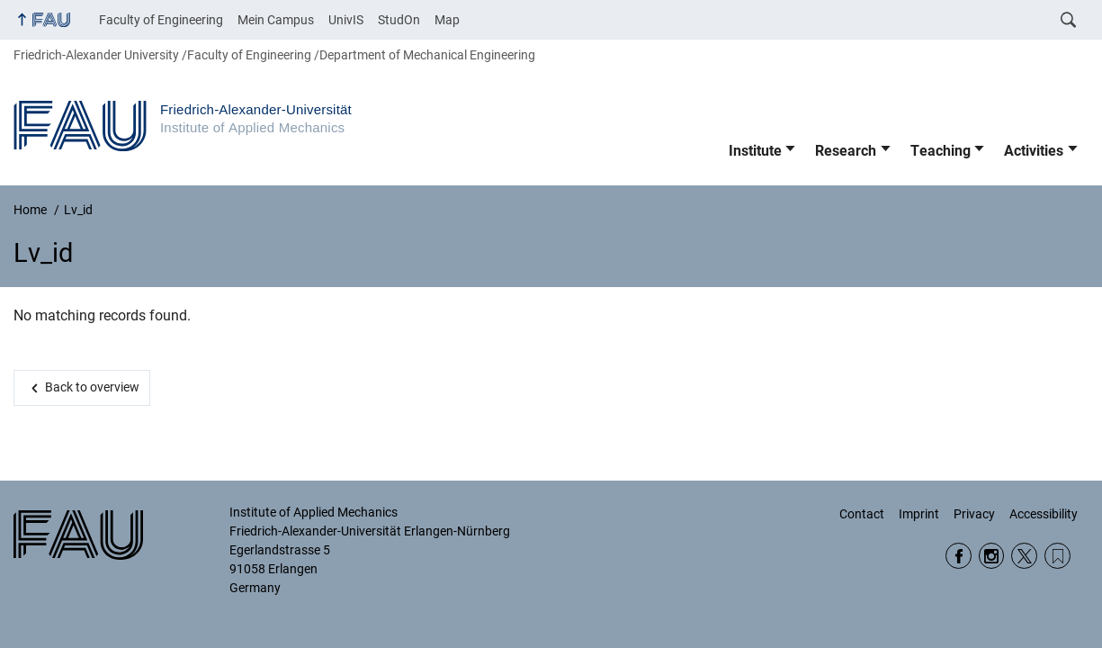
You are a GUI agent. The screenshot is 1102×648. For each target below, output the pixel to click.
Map (447, 20)
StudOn (399, 20)
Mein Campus (275, 20)
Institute (755, 150)
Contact (861, 514)
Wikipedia (1057, 556)
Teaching (940, 150)
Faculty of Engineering (161, 20)
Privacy (974, 514)
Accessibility (1043, 514)
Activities (1033, 150)
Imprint (919, 514)
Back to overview (92, 387)
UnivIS (345, 20)
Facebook (958, 556)
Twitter (1024, 556)
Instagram (992, 556)
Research (845, 150)
